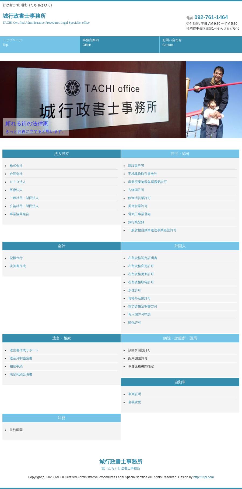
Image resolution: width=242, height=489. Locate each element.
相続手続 (16, 366)
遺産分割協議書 (21, 358)
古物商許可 (136, 190)
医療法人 (16, 190)
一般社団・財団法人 (24, 198)
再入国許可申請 (139, 314)
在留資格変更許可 (141, 266)
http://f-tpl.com (203, 477)
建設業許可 (136, 166)
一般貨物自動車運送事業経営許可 (152, 230)
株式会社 (16, 166)
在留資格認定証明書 (142, 258)
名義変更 (134, 402)
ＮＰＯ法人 (18, 182)
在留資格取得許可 (141, 282)
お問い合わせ (172, 42)
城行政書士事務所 (46, 18)
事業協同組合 (19, 214)
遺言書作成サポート (24, 350)
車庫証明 (134, 394)
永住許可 (134, 290)
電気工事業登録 (139, 214)
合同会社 (16, 174)
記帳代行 (16, 258)
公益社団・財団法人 (24, 206)
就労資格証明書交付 (142, 306)
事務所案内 (91, 42)
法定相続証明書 (21, 374)
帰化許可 (134, 322)
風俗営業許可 (138, 206)
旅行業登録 (136, 222)
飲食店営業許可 (139, 198)
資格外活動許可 (139, 298)
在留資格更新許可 (141, 274)
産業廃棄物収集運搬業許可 (147, 182)
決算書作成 (18, 266)
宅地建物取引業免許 (142, 174)
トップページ (12, 42)
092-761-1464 (211, 17)
